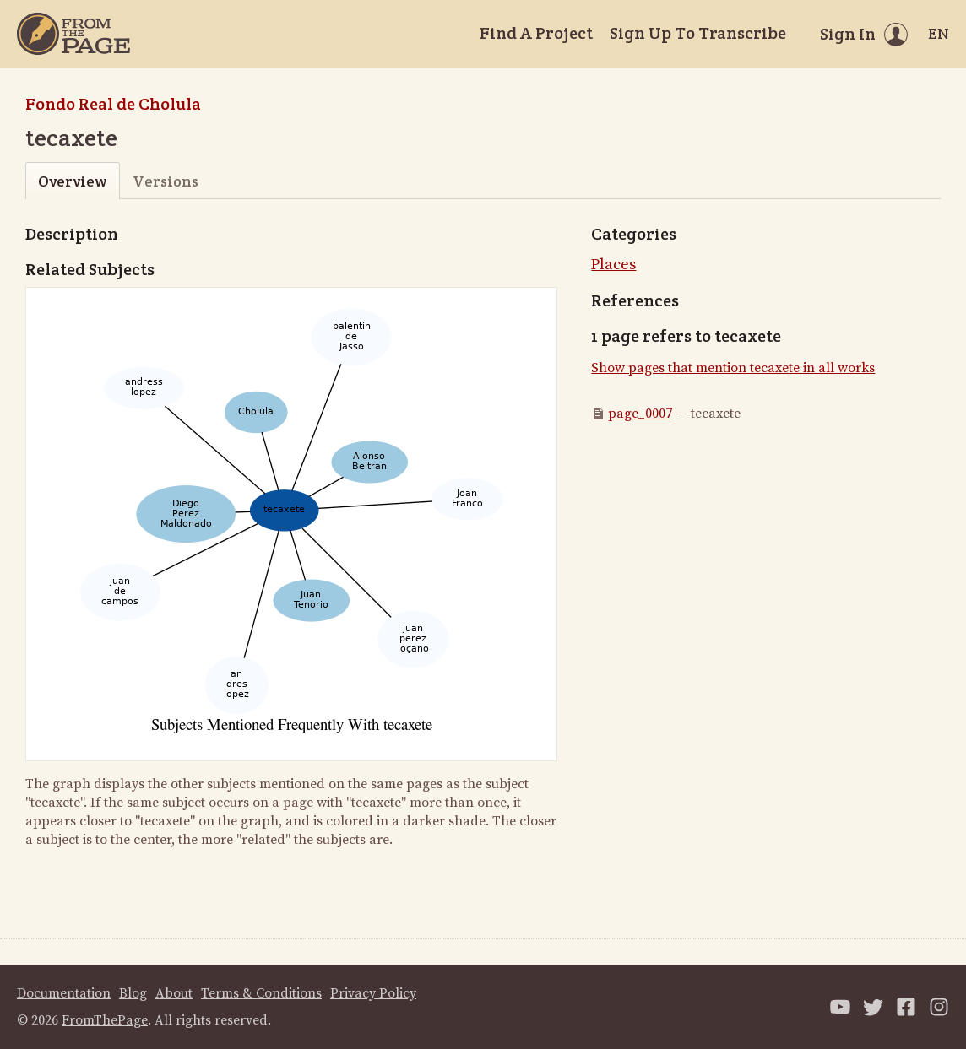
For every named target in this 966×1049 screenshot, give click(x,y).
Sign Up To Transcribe (698, 33)
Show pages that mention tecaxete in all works (733, 368)
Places (613, 264)
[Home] (73, 34)
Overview (72, 181)
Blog (133, 993)
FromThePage (105, 1020)
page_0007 (640, 413)
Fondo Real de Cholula (113, 104)
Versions (165, 181)
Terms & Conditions (261, 993)
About (174, 993)
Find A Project (536, 33)
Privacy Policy (373, 993)
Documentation (64, 993)
